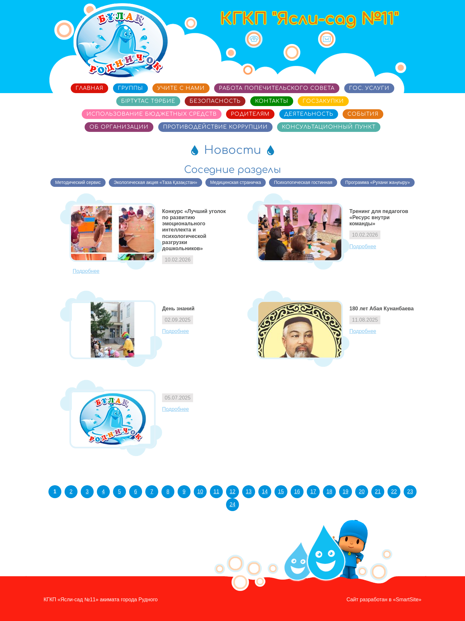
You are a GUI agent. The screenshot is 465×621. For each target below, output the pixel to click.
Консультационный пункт (329, 127)
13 (249, 491)
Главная (89, 88)
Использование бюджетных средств (152, 114)
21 (378, 491)
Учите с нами (181, 88)
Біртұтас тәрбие (148, 101)
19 (345, 491)
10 (200, 491)
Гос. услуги (369, 88)
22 (394, 491)
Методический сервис (78, 182)
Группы (130, 88)
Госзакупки (323, 101)
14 (265, 491)
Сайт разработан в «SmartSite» (383, 599)
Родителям (250, 114)
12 (232, 491)
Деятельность (308, 114)
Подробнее (86, 271)
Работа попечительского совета (277, 88)
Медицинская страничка (235, 182)
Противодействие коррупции (215, 127)
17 (313, 491)
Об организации (119, 127)
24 (232, 504)
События (362, 114)
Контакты (271, 101)
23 (410, 491)
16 (297, 491)
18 (329, 491)
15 (281, 491)
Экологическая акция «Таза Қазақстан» (155, 182)
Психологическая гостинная (303, 182)
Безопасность (215, 101)
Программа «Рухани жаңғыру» (377, 182)
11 (216, 491)
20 (362, 491)
